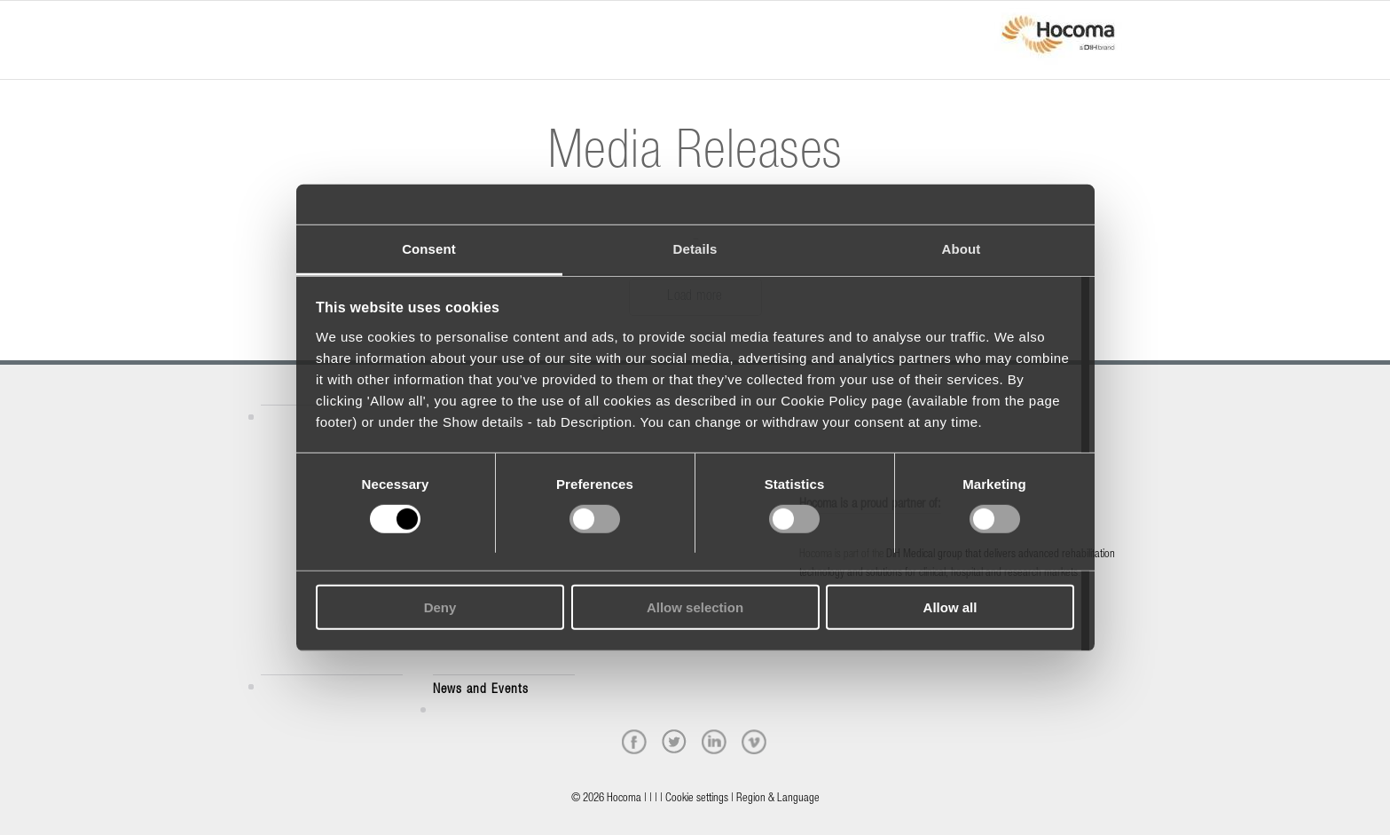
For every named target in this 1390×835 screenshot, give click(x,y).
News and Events (481, 690)
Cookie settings (696, 799)
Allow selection (695, 607)
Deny (440, 607)
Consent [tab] (429, 248)
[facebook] (634, 742)
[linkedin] (714, 742)
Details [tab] (695, 248)
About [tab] (961, 248)
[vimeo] (754, 742)
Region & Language (778, 799)
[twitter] (674, 742)
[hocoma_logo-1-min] (1058, 40)
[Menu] (266, 24)
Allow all (950, 607)
